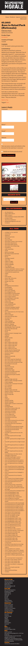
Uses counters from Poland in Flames (14, 478)
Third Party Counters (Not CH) (12, 408)
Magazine (7, 334)
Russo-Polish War (9, 394)
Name (3, 124)
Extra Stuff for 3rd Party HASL (12, 293)
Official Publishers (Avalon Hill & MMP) (14, 216)
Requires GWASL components (12, 391)
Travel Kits (6, 624)
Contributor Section (8, 601)
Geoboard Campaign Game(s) (12, 307)
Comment (4, 109)
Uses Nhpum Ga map (10, 527)
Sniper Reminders (8, 600)
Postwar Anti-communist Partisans (14, 383)
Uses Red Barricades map (11, 538)
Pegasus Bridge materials (11, 379)
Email (3, 131)
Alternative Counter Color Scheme (13, 241)
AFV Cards (7, 238)
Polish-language (9, 382)
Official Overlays (9, 368)
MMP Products (8, 215)
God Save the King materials (12, 308)
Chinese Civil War (9, 263)
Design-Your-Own (9, 281)
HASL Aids (6, 595)
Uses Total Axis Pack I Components (13, 558)
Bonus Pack (8, 255)
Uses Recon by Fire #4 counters (13, 536)
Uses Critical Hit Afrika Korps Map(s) (14, 480)
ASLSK (6, 250)
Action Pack (8, 234)
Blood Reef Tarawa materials (12, 253)
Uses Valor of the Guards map (12, 561)
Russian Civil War (9, 393)
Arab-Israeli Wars (9, 249)
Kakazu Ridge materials (10, 325)
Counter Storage (7, 616)
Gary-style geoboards (10, 304)
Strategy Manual (9, 406)
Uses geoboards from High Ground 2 (14, 507)
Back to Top (4, 100)
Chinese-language (9, 264)
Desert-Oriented (9, 279)
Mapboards (6, 620)
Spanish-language (9, 402)
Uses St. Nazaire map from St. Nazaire (14, 550)
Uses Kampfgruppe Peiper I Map (13, 518)
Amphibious (8, 247)
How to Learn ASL (8, 631)
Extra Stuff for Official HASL (12, 295)
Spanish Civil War (9, 400)
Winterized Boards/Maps (11, 570)
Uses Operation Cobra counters (13, 529)
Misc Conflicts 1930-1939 (11, 344)
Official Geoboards (9, 367)
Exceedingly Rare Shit (10, 292)
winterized (7, 568)
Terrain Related (7, 592)
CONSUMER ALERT (9, 267)
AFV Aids (6, 596)
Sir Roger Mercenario (8, 610)
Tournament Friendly (10, 416)
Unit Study (7, 419)
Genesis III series (9, 305)
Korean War (8, 330)
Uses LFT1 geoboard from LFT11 (13, 524)
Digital (6, 284)
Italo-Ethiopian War (10, 322)
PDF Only (7, 377)
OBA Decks (6, 599)
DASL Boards (8, 276)
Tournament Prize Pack (11, 417)
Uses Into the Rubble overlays (12, 515)
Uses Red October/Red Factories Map (14, 544)
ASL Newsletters (9, 212)
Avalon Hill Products (10, 213)
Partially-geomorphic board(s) (12, 374)
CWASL (6, 273)
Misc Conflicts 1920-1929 (11, 342)
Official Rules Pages (9, 370)
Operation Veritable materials (12, 371)
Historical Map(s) (9, 315)
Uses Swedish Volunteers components (14, 552)
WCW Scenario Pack (8, 604)
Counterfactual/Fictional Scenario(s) (14, 270)
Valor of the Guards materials (12, 567)
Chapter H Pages (9, 261)
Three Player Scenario (10, 412)
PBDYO (6, 376)
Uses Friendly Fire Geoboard (12, 498)
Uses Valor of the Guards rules (12, 562)
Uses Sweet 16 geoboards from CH (13, 553)
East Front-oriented (10, 290)
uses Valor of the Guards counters (13, 559)
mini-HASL (7, 339)
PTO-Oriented (8, 385)
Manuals (7, 336)
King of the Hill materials (11, 328)
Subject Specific (7, 593)
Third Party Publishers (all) (9, 586)
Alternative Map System (11, 243)
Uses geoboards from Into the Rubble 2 (14, 510)
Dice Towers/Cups (8, 613)
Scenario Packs (8, 218)
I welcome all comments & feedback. (12, 643)
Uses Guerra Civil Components (12, 512)
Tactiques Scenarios (8, 607)
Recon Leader (8, 388)
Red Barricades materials (11, 389)
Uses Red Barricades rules (11, 539)
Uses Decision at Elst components (13, 484)
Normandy (7, 365)
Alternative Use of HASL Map (12, 246)
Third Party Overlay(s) (10, 411)
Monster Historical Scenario (12, 351)
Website (3, 137)
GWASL (6, 310)
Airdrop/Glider (8, 240)
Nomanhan (7, 357)
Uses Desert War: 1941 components (14, 486)
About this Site (7, 628)
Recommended (7, 587)
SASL (6, 396)
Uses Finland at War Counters (12, 495)
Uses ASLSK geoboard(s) (11, 422)
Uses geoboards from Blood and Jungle (14, 503)
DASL (6, 275)
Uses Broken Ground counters (12, 458)
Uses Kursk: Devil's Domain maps (13, 522)
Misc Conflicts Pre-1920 (11, 348)
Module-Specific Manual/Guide (12, 350)
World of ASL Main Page (9, 580)
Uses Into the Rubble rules (11, 516)
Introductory (8, 318)
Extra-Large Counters (10, 296)
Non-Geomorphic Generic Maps (13, 360)
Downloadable (8, 287)
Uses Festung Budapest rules (12, 493)
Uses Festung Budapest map (12, 492)
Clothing (6, 618)
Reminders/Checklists (9, 591)
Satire (6, 397)
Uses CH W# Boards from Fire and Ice (14, 460)
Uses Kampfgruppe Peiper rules (13, 521)
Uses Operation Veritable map (12, 532)
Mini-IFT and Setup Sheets (9, 590)
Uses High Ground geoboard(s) (12, 513)
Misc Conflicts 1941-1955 (11, 345)
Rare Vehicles (8, 386)
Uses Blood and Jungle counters (13, 457)
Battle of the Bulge (9, 252)
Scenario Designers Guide (9, 629)
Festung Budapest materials (12, 298)
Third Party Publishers (10, 220)
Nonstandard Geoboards (11, 363)
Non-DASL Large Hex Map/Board (13, 359)
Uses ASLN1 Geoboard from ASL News (14, 420)
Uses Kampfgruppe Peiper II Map (13, 519)
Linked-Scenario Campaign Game (13, 333)
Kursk (6, 331)
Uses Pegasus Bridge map (11, 533)
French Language (9, 302)
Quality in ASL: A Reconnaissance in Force (13, 638)
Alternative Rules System (11, 244)
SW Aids (6, 597)
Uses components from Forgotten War (14, 467)
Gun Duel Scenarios (8, 609)
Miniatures (7, 341)
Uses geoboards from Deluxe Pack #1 (14, 506)
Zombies (7, 571)
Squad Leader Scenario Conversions (14, 403)
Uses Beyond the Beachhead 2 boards (14, 426)
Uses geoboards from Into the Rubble (14, 509)
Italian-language (9, 321)
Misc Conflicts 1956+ (10, 347)
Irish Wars (7, 319)
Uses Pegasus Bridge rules (11, 535)
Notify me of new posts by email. (12, 151)
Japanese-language (9, 324)
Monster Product (9, 353)
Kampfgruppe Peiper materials (12, 327)
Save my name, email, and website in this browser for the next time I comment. (13, 147)
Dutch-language (9, 289)
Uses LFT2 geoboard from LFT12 (13, 526)
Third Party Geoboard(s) (11, 409)
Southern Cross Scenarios (9, 608)
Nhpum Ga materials (10, 356)
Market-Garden (9, 337)
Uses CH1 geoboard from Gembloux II (14, 461)
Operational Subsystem (11, 373)
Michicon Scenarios (8, 605)
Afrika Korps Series (9, 237)
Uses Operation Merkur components (14, 530)
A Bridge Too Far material (11, 232)
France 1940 (8, 301)
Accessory (4, 37)
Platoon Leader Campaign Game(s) (13, 380)
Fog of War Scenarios (10, 299)
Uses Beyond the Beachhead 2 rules (13, 428)
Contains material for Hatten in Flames (14, 269)
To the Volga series (9, 414)
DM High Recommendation (11, 285)
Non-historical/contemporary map (13, 362)
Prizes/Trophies (7, 622)
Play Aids (6, 617)
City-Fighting (8, 266)
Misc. (5, 625)
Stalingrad (7, 405)
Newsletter (7, 354)
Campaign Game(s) (9, 258)
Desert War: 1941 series (10, 278)
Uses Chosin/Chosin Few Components (14, 466)
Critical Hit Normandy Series (12, 272)
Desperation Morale (14, 5)
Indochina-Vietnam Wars (11, 316)
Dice (7, 102)
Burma (6, 256)
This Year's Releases (8, 582)
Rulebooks (6, 614)
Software (7, 399)
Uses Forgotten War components (13, 496)
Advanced (7, 235)
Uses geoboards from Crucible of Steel (14, 504)
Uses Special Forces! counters (12, 548)
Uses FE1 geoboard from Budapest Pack (14, 490)
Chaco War (7, 260)
